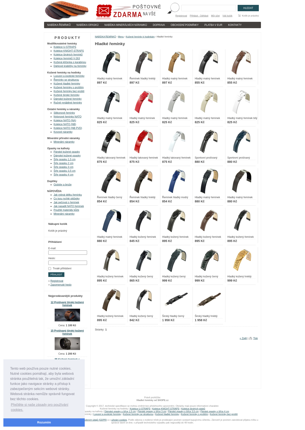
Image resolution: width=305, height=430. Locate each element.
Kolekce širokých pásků (193, 408)
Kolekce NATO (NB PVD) (68, 128)
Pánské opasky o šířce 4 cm (214, 411)
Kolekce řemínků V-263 (67, 58)
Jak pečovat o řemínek (66, 202)
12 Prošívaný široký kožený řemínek (67, 304)
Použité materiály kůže (66, 210)
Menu (121, 36)
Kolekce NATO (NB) (65, 124)
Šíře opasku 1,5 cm (64, 159)
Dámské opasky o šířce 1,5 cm (120, 411)
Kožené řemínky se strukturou (138, 414)
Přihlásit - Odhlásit (199, 15)
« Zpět (243, 338)
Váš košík (227, 15)
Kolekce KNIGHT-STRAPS (69, 50)
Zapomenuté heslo (60, 284)
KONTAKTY (235, 25)
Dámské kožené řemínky (68, 98)
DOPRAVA (159, 25)
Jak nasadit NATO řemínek (69, 206)
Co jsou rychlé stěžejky (67, 198)
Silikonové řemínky (64, 112)
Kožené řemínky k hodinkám (140, 36)
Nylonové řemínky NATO (68, 116)
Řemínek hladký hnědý (142, 78)
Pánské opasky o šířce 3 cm (152, 411)
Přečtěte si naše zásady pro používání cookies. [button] (39, 407)
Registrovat (181, 15)
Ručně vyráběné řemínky (68, 102)
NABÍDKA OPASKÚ (87, 25)
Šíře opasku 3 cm (63, 167)
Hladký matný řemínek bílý (242, 118)
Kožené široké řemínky (66, 95)
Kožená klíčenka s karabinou (70, 62)
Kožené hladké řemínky (67, 83)
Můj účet (215, 15)
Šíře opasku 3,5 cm (64, 170)
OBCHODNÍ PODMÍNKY (185, 25)
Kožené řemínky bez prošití (69, 91)
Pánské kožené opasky (67, 151)
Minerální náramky (64, 141)
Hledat (248, 8)
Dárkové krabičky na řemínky (70, 66)
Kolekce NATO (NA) (65, 120)
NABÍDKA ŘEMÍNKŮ (59, 25)
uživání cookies (119, 420)
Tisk (255, 338)
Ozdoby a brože (63, 184)
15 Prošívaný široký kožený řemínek (67, 332)
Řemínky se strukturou (66, 79)
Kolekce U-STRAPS (65, 47)
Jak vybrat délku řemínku (68, 194)
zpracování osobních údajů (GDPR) (89, 420)
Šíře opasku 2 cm (63, 163)
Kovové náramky (63, 131)
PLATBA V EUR (213, 25)
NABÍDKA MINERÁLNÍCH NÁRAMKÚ (125, 25)
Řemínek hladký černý (109, 197)
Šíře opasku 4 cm (63, 174)
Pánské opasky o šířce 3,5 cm (183, 411)
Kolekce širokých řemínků (68, 54)
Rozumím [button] (44, 422)
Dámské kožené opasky (67, 155)
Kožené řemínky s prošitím (69, 87)
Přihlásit (56, 274)
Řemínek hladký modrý (175, 197)
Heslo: (51, 258)
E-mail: (52, 248)
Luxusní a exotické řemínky (69, 76)
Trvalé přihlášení (62, 268)
